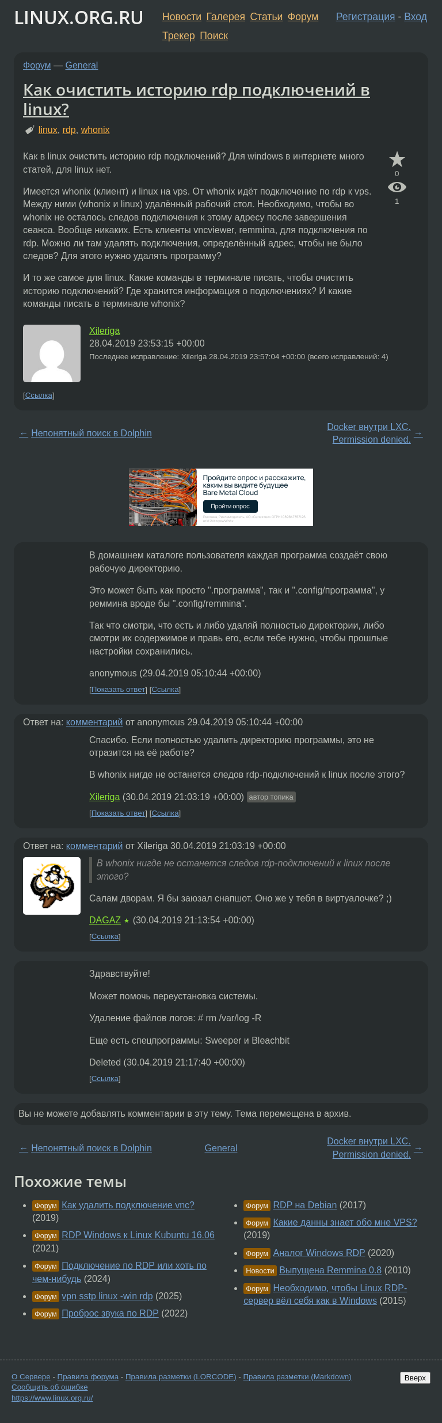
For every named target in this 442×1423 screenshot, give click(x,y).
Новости (181, 16)
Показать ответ (119, 690)
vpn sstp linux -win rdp (107, 1296)
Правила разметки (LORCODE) (181, 1376)
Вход (415, 16)
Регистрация (365, 16)
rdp (69, 130)
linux (48, 130)
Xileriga (104, 331)
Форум (303, 16)
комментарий (94, 722)
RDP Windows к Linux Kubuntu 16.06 (138, 1235)
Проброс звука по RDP (110, 1313)
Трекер (178, 35)
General (82, 65)
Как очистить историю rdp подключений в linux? (196, 99)
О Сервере (31, 1376)
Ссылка (38, 395)
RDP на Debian (305, 1205)
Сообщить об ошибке (50, 1387)
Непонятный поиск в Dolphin (91, 433)
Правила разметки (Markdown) (297, 1376)
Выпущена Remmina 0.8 (330, 1270)
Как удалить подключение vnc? (128, 1205)
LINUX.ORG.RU (79, 17)
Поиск (214, 35)
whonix (95, 130)
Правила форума (88, 1376)
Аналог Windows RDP (319, 1253)
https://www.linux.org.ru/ (52, 1398)
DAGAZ (105, 920)
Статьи (266, 16)
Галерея (226, 16)
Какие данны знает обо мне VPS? (345, 1222)
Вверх (415, 1377)
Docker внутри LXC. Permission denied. (369, 433)
